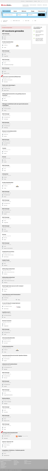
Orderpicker (5, 174)
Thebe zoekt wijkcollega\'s (8, 85)
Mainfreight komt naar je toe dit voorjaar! (12, 286)
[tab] (6, 11)
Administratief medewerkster (9, 364)
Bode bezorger (5, 122)
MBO (34, 20)
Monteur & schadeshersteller (9, 131)
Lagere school (4, 20)
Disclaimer (25, 460)
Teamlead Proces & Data (8, 251)
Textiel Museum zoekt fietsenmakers (11, 294)
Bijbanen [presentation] (24, 11)
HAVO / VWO (26, 20)
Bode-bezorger (5, 33)
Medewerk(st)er (6, 398)
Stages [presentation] (32, 11)
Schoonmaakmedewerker (8, 338)
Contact (25, 462)
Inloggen (35, 1)
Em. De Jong (2, 465)
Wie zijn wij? (15, 460)
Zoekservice (15, 463)
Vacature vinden (16, 461)
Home (2, 25)
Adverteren (15, 464)
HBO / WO (3, 21)
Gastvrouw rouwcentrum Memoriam (11, 76)
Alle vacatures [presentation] (6, 11)
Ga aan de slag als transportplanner (11, 303)
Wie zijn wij (22, 1)
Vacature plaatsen (16, 462)
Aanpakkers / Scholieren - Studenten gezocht (13, 450)
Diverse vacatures (6, 320)
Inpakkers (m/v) (6, 312)
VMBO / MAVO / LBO (15, 20)
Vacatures (4, 25)
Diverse (4, 156)
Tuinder (4, 148)
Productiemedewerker (7, 42)
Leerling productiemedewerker (10, 432)
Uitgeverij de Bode (3, 463)
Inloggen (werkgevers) (29, 1)
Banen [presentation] (15, 11)
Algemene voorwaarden (27, 461)
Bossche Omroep (3, 462)
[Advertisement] (39, 51)
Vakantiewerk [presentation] (41, 11)
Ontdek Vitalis (5, 260)
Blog (39, 1)
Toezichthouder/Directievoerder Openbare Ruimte (14, 355)
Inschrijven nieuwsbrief (27, 463)
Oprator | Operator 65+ (7, 441)
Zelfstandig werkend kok (8, 268)
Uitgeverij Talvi (3, 464)
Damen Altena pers (3, 466)
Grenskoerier (3, 467)
